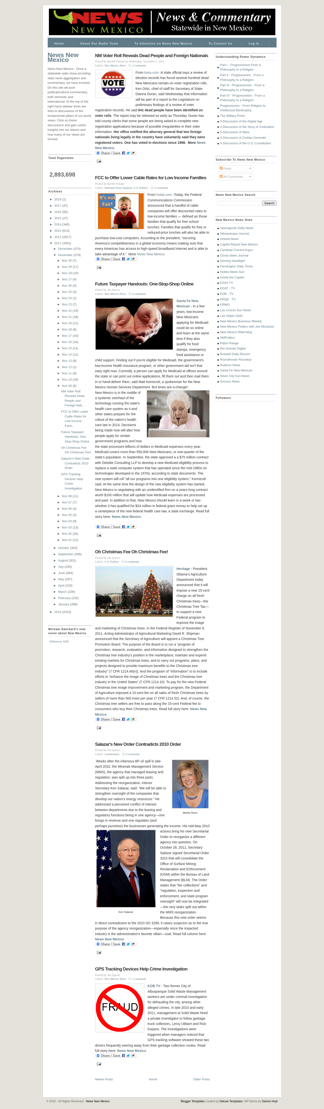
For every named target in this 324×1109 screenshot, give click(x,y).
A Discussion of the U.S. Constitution (245, 143)
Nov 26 (67, 285)
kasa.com (151, 72)
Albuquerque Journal (234, 233)
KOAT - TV (227, 288)
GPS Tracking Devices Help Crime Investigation (141, 968)
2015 (58, 218)
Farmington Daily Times (236, 266)
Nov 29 (67, 267)
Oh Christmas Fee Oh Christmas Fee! (131, 551)
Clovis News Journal (234, 255)
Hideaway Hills (59, 641)
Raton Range (229, 343)
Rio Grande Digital (233, 348)
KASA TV (226, 282)
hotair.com (164, 195)
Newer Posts (104, 1079)
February (65, 598)
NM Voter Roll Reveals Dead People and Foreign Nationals (151, 55)
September (66, 554)
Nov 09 (67, 386)
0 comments (161, 188)
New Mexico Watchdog (236, 332)
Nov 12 (67, 367)
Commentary (112, 754)
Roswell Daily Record (235, 354)
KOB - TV (226, 294)
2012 (58, 237)
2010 (58, 612)
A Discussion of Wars (235, 132)
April (61, 585)
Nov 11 (67, 373)
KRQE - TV (228, 299)
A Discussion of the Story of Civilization (247, 127)
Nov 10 (67, 379)
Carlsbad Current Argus (236, 250)
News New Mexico (63, 57)
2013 (58, 230)
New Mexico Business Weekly (241, 321)
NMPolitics (227, 337)
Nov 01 (67, 540)
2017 (58, 205)
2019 (58, 199)
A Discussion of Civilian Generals (243, 137)
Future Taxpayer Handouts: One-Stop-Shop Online (75, 436)
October (64, 548)
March (63, 592)
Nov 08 (67, 496)
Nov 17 (67, 335)
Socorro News (230, 381)
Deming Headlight (232, 261)
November (65, 255)
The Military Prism (232, 116)
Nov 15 (67, 348)
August (63, 560)
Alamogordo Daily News (237, 228)
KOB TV (154, 986)
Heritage (183, 569)
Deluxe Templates (231, 1101)
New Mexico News (115, 65)
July (61, 566)
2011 (58, 243)
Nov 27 (67, 279)
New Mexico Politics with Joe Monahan (247, 326)
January (64, 604)
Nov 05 (67, 515)
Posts (225, 168)
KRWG (225, 304)
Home (59, 43)
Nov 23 (67, 304)
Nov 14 (67, 354)
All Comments (231, 176)
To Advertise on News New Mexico (163, 43)
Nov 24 (67, 298)
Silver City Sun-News (235, 376)
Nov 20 (67, 323)
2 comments (139, 65)
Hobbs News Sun (232, 272)
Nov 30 (67, 260)
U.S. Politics (140, 188)
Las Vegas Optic (231, 315)
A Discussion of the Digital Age (241, 121)
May (61, 579)
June (62, 573)
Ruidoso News (230, 365)
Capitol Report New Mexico (239, 244)
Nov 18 (67, 329)
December (65, 249)
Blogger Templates (193, 1101)
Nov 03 (67, 527)
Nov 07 (67, 502)
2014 (58, 224)
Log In (254, 43)
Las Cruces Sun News (235, 310)
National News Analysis (118, 188)
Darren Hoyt (270, 1101)
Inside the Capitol (232, 277)
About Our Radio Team (99, 43)
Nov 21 (67, 317)
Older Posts (201, 1079)
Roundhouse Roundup (235, 359)
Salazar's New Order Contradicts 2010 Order (75, 463)
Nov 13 (67, 361)
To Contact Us (220, 43)
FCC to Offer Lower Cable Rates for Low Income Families (150, 177)
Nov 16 (67, 342)
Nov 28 (67, 273)
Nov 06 (67, 508)
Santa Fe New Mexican (236, 370)
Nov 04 (67, 521)
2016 (58, 212)
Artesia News (229, 239)
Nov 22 (67, 310)
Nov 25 (67, 292)
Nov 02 (67, 533)
